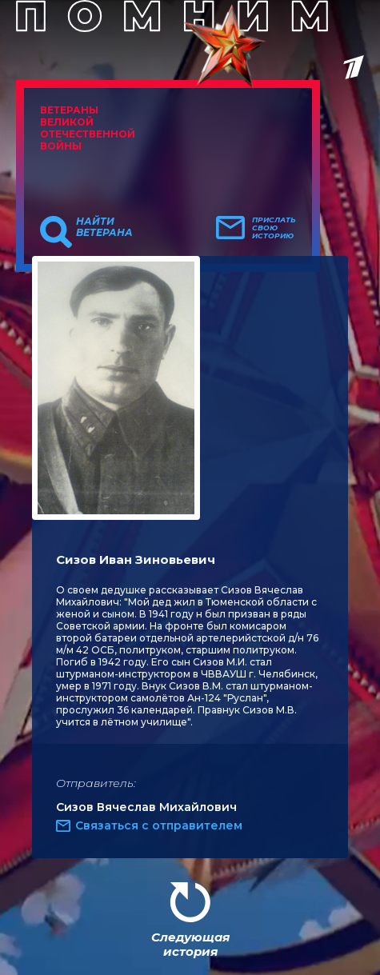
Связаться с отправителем (158, 825)
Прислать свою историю (274, 228)
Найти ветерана (104, 227)
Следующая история (190, 944)
